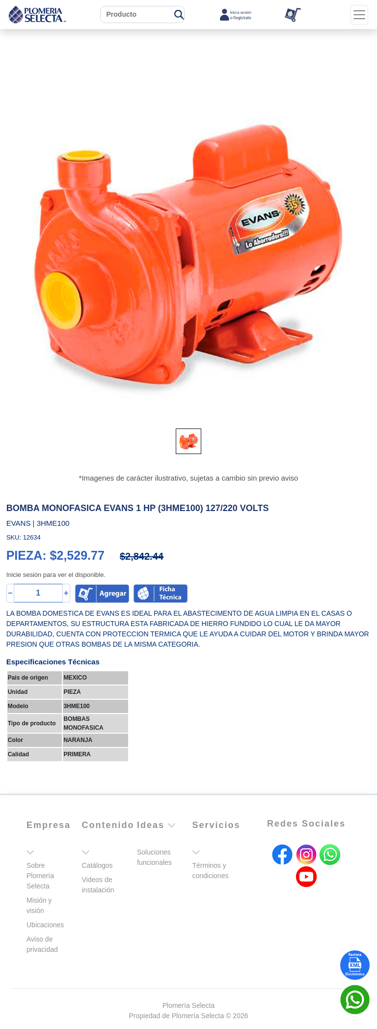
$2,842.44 (141, 556)
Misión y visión (39, 905)
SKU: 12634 (23, 537)
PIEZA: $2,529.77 (55, 555)
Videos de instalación (98, 885)
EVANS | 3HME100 (38, 523)
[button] (33, 254)
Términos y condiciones (210, 870)
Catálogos (97, 865)
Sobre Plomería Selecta (40, 875)
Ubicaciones (45, 925)
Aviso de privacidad (42, 944)
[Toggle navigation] (359, 15)
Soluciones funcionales (154, 857)
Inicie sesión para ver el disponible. (56, 574)
